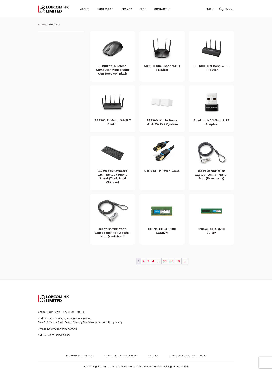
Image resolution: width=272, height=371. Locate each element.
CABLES (153, 355)
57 (171, 261)
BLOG (142, 9)
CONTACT (160, 9)
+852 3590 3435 (59, 335)
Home (41, 24)
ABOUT (84, 9)
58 (178, 261)
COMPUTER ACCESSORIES (120, 355)
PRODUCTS (104, 9)
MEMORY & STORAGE (79, 355)
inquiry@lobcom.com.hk (62, 328)
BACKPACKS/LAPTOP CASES (188, 355)
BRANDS (126, 9)
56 (165, 261)
